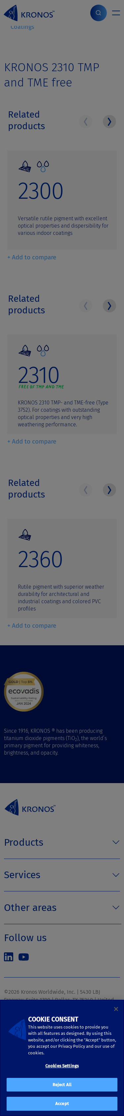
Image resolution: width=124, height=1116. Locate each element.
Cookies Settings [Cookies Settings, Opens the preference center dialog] (62, 1065)
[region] (62, 1058)
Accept (62, 1103)
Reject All (62, 1084)
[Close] (116, 1009)
